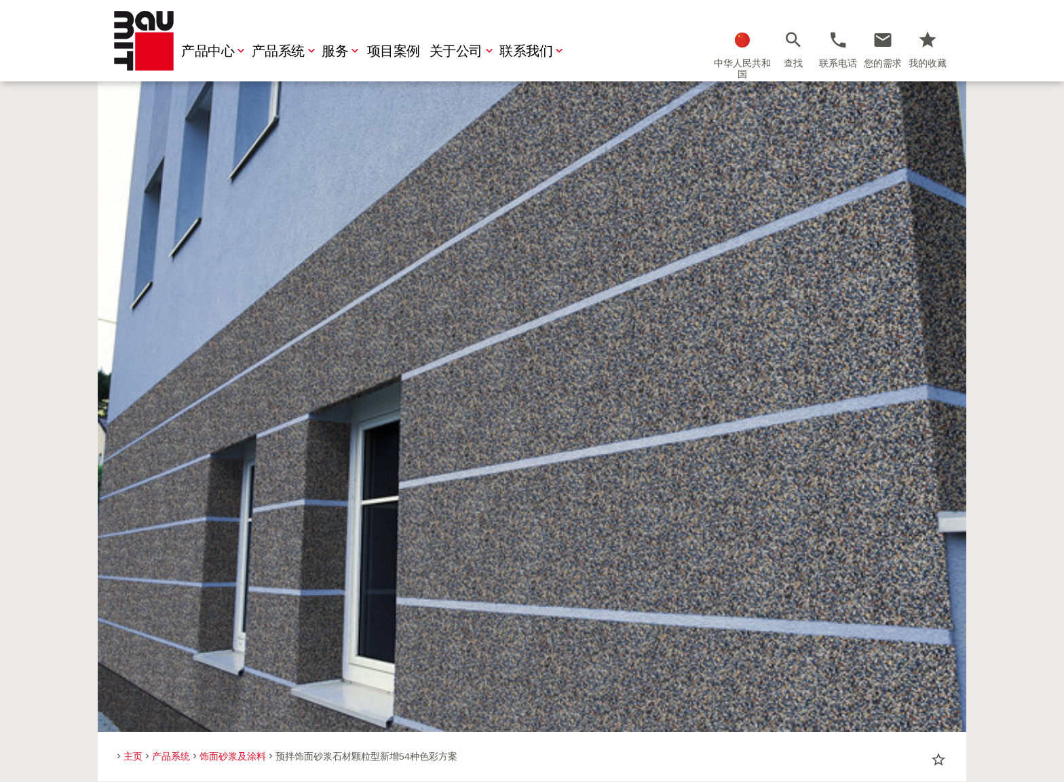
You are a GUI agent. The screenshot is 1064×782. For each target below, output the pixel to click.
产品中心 (214, 51)
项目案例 (393, 51)
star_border (938, 759)
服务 (342, 51)
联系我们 (532, 51)
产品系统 (285, 51)
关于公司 (463, 51)
